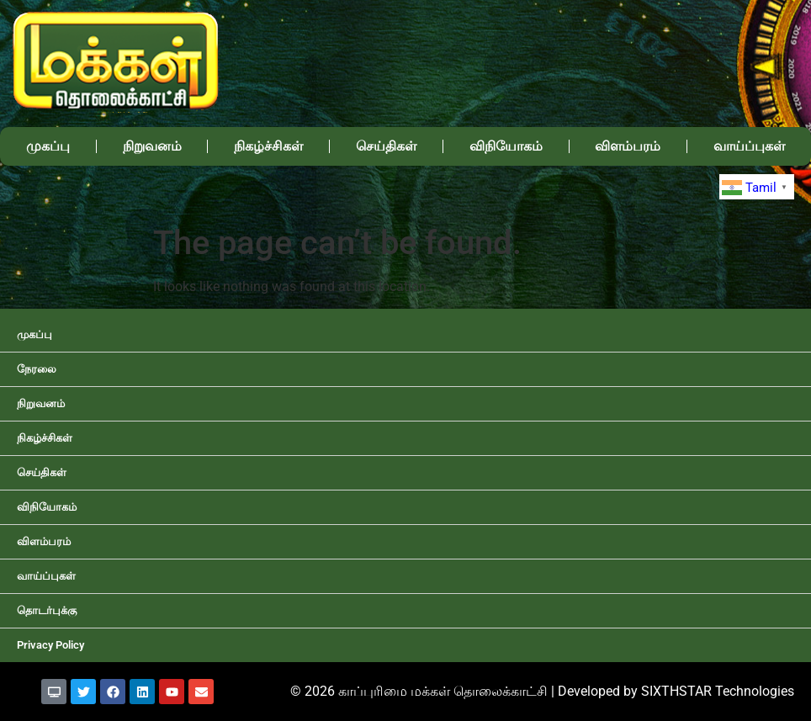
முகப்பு (48, 146)
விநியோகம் (506, 146)
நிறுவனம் (152, 146)
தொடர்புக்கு (47, 610)
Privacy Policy (50, 645)
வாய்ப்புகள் (46, 576)
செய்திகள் (386, 146)
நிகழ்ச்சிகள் (268, 146)
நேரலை (36, 369)
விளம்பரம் (627, 146)
